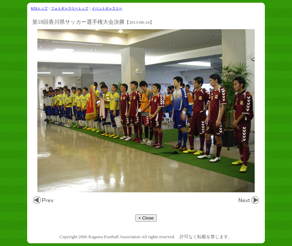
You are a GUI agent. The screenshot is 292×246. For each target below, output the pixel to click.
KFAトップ (39, 8)
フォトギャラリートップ (69, 8)
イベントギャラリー (107, 8)
